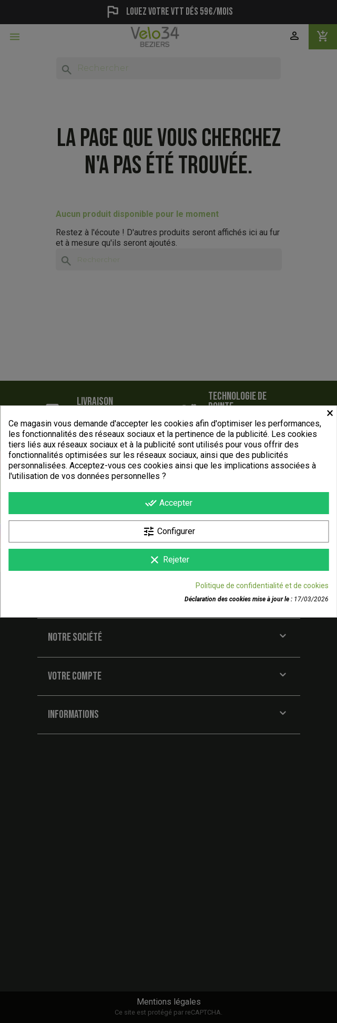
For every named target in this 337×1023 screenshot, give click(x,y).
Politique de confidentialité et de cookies (262, 585)
